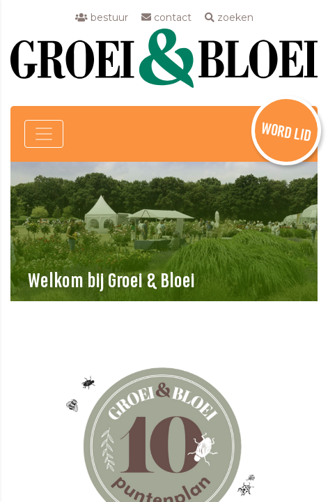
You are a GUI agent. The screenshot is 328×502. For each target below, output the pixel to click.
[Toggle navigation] (43, 134)
